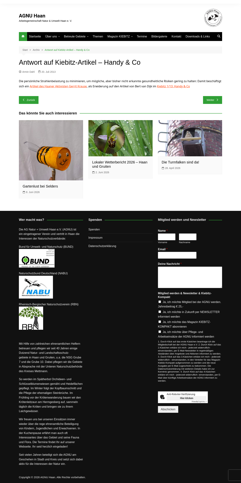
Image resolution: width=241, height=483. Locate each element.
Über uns (51, 36)
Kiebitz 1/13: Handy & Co (173, 86)
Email (162, 249)
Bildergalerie (159, 36)
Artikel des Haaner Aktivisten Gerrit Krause (58, 86)
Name (163, 230)
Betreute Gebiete (75, 36)
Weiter (213, 99)
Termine (142, 36)
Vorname (162, 242)
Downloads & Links (198, 36)
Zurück (28, 99)
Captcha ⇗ (199, 402)
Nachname (184, 242)
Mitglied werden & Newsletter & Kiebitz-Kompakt (184, 295)
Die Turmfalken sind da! (180, 162)
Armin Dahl (27, 71)
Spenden (94, 229)
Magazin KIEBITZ (118, 36)
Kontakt (176, 36)
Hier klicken (186, 398)
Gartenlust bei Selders (40, 186)
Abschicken (168, 409)
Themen (98, 36)
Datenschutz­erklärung (102, 246)
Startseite (35, 36)
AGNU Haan (32, 16)
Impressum (95, 237)
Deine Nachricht (170, 263)
